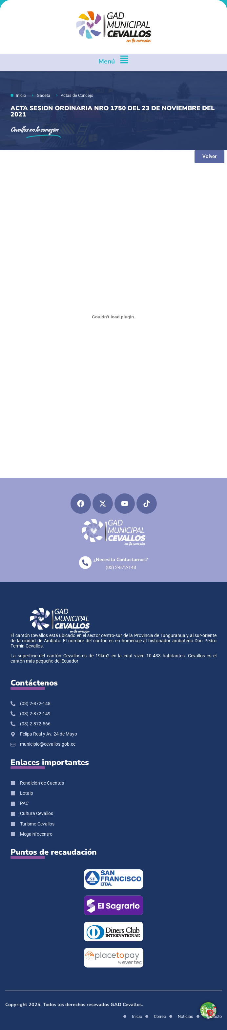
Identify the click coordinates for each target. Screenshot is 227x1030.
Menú (106, 61)
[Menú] (124, 62)
